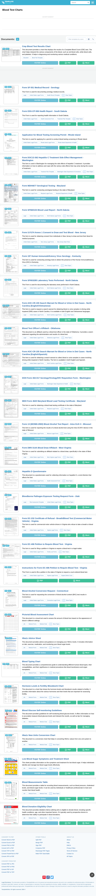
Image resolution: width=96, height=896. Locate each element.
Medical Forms (32, 624)
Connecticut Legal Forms (53, 600)
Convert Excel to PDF (8, 842)
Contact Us (70, 853)
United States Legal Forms (37, 95)
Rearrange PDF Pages (43, 851)
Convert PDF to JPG (8, 864)
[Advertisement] (48, 24)
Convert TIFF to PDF (8, 851)
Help (68, 842)
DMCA (69, 845)
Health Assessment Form (47, 119)
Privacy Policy (71, 848)
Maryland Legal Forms (46, 193)
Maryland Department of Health (64, 193)
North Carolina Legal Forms (54, 315)
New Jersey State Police (63, 242)
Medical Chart (43, 624)
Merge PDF (39, 842)
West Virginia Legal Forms (54, 457)
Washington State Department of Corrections (69, 171)
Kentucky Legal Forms (53, 265)
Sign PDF (39, 845)
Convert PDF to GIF (8, 869)
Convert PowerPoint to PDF (10, 853)
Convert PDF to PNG (8, 866)
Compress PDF (40, 848)
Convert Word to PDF (8, 840)
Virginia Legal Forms (52, 530)
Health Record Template (53, 95)
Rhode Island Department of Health (67, 142)
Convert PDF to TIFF (8, 872)
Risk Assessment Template (37, 502)
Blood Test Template (37, 57)
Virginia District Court (66, 575)
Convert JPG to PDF (8, 856)
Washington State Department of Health (57, 384)
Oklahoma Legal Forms (53, 337)
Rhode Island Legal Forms (48, 142)
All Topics (70, 856)
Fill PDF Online (40, 63)
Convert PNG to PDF (8, 845)
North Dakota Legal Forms (54, 216)
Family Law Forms (52, 552)
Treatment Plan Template (63, 119)
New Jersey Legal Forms (47, 242)
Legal (24, 95)
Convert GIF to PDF (8, 848)
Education (26, 57)
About (68, 840)
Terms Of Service (72, 851)
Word (86, 63)
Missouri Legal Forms (52, 433)
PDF (68, 63)
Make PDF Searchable (43, 853)
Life (24, 624)
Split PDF (38, 840)
